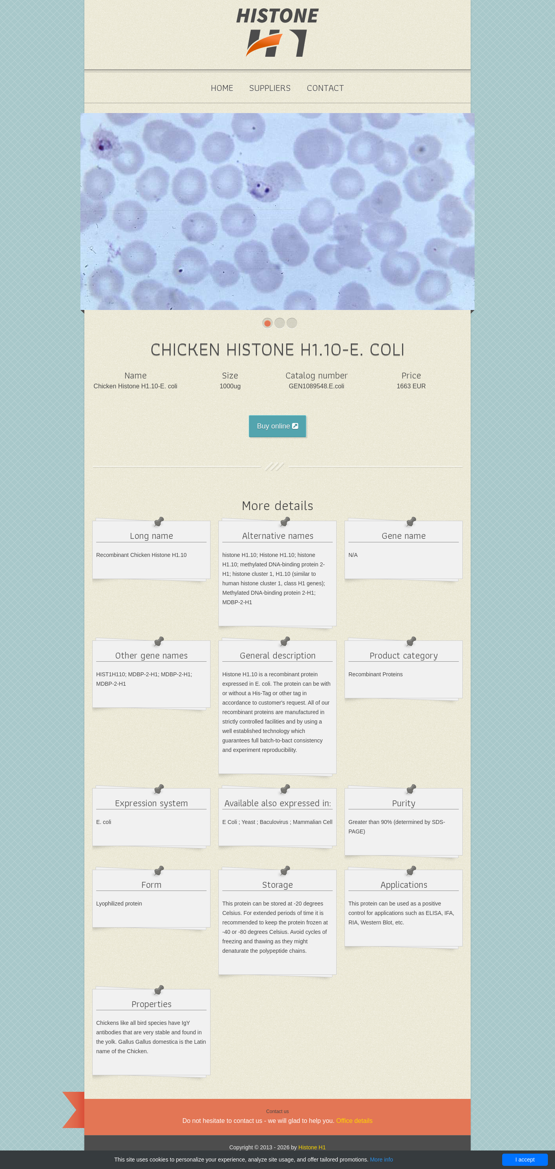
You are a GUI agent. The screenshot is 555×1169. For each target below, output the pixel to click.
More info (381, 1159)
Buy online (277, 426)
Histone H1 (312, 1147)
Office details (354, 1120)
